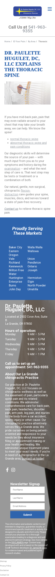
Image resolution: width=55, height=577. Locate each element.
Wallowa (33, 251)
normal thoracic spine (24, 139)
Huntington (16, 278)
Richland (14, 262)
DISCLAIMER (17, 542)
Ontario (32, 266)
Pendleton (34, 262)
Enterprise (15, 281)
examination (12, 168)
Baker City (15, 247)
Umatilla (33, 289)
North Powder (37, 285)
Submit (27, 514)
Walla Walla (35, 247)
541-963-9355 (35, 28)
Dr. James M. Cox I (38, 548)
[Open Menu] (49, 9)
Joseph (32, 270)
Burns (12, 285)
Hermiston (34, 278)
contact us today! (33, 458)
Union (31, 259)
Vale (12, 259)
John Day (15, 289)
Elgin (31, 281)
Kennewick (16, 266)
